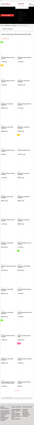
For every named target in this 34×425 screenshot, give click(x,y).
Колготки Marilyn (25, 413)
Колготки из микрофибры (16, 409)
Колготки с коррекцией (16, 413)
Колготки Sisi (24, 410)
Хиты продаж (4, 38)
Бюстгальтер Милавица (5, 412)
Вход (30, 3)
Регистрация (31, 4)
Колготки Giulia (25, 416)
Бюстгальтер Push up (4, 417)
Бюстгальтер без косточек (5, 413)
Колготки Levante (25, 412)
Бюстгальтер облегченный (5, 410)
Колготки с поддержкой (16, 418)
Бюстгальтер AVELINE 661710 (24, 150)
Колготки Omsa (25, 409)
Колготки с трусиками (15, 414)
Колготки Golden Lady (26, 414)
